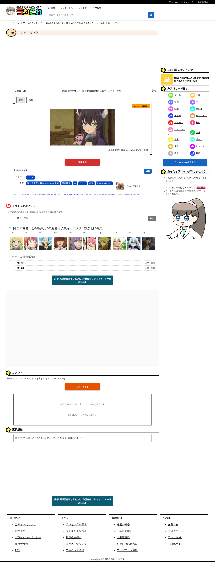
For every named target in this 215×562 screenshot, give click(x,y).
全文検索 (97, 8)
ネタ (173, 146)
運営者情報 (21, 543)
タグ (84, 8)
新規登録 (201, 187)
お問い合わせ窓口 (127, 543)
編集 (148, 171)
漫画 (173, 102)
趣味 (195, 132)
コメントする (82, 387)
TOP (17, 23)
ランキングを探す (76, 524)
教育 (173, 153)
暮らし (196, 139)
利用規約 (20, 531)
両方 (53, 8)
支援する (173, 524)
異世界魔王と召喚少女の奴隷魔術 (43, 183)
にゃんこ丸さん (133, 186)
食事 (173, 139)
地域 (195, 153)
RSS (17, 550)
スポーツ (175, 122)
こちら (118, 194)
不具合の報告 (124, 531)
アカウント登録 (75, 550)
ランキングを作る (76, 531)
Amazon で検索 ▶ (141, 106)
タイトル (68, 8)
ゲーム (174, 95)
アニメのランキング (32, 23)
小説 (91, 183)
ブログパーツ (175, 531)
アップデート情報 (127, 550)
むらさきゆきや (104, 183)
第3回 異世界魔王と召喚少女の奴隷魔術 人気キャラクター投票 (75, 23)
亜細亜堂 (66, 183)
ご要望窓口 (123, 537)
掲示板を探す (73, 537)
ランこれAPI (175, 537)
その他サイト (175, 543)
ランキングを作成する (185, 162)
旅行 (195, 122)
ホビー (174, 115)
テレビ (196, 108)
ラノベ (83, 183)
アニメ (30, 177)
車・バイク (198, 115)
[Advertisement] (82, 62)
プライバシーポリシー (28, 537)
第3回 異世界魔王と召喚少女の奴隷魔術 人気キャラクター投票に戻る (82, 280)
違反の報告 (123, 524)
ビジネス (197, 146)
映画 (173, 108)
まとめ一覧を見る (76, 543)
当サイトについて (25, 524)
